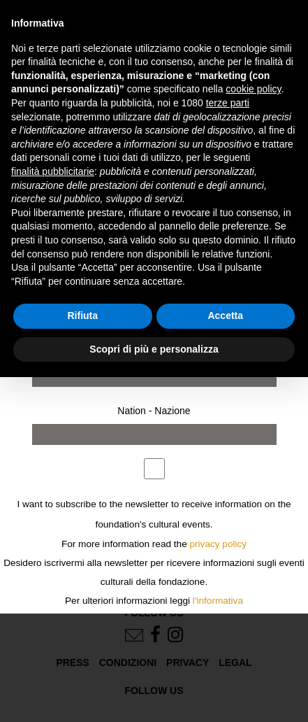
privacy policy (218, 544)
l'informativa (218, 600)
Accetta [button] (225, 315)
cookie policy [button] (253, 88)
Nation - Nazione (153, 410)
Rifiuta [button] (82, 315)
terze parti (227, 102)
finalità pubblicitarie (52, 171)
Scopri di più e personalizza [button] (153, 349)
